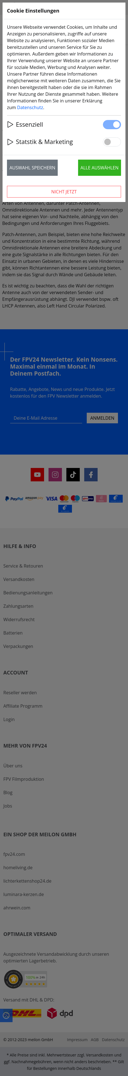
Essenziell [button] (25, 124)
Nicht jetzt (64, 192)
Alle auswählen (100, 168)
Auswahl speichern (32, 168)
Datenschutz (30, 107)
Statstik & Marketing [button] (40, 142)
